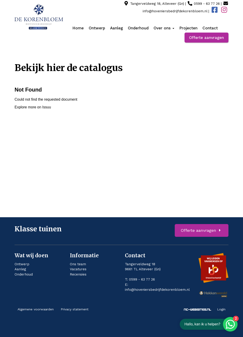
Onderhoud (138, 28)
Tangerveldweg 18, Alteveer (157, 4)
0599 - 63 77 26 (207, 4)
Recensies (78, 274)
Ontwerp (97, 28)
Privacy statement (75, 309)
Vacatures (78, 269)
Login (221, 309)
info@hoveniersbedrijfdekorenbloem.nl (157, 290)
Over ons (164, 28)
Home (78, 28)
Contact (210, 28)
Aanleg (116, 28)
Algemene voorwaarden (36, 309)
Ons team (78, 264)
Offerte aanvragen (206, 37)
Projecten (188, 28)
